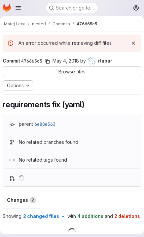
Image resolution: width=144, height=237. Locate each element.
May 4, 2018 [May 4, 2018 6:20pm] (66, 61)
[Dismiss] (133, 43)
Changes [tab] (21, 200)
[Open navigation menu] (18, 8)
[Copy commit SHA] (47, 61)
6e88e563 (44, 124)
